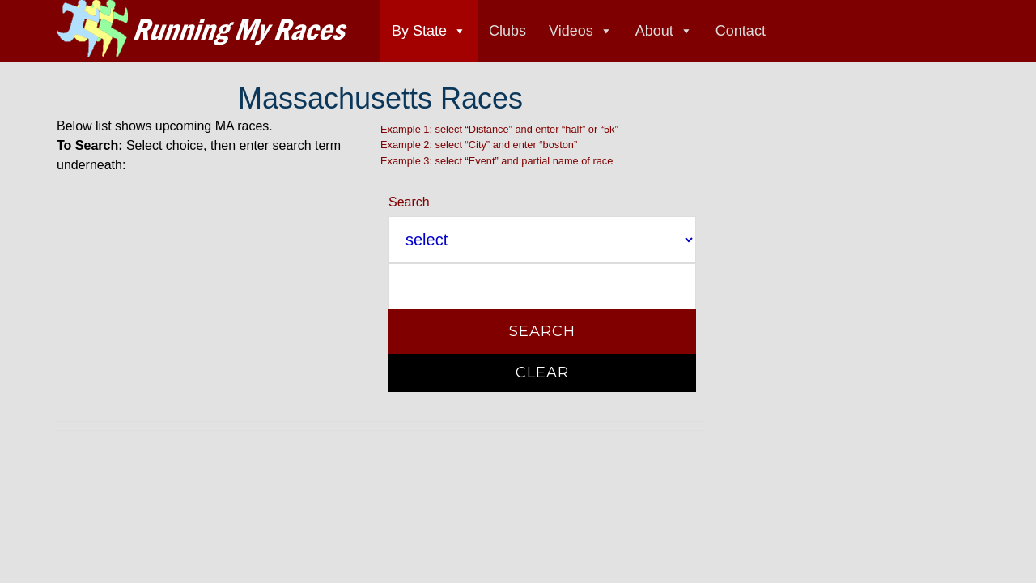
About (654, 31)
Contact (740, 31)
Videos (571, 31)
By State (419, 31)
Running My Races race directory (202, 28)
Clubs (507, 31)
